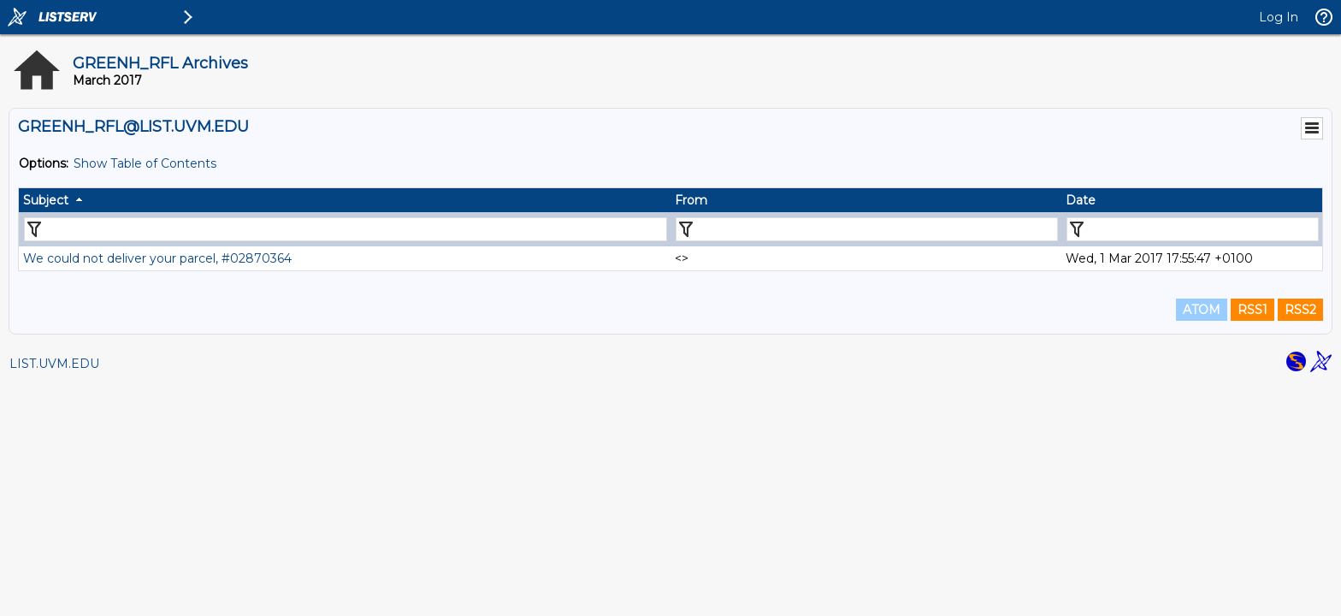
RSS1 (1252, 309)
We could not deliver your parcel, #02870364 (157, 258)
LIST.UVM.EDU (54, 363)
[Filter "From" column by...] (867, 229)
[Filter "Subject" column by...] (345, 229)
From (691, 200)
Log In (1278, 17)
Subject (45, 200)
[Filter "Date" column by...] (1192, 229)
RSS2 (1300, 309)
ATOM (1201, 309)
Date (1081, 200)
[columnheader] (344, 200)
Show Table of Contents (145, 163)
